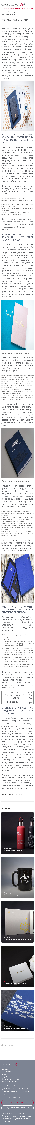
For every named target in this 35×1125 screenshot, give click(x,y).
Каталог (5, 1069)
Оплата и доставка (10, 1079)
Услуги (4, 1076)
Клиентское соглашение (12, 1113)
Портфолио (6, 1071)
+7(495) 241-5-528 (10, 1086)
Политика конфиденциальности (16, 1116)
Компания (6, 1074)
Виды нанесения (9, 1081)
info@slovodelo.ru (12, 1097)
